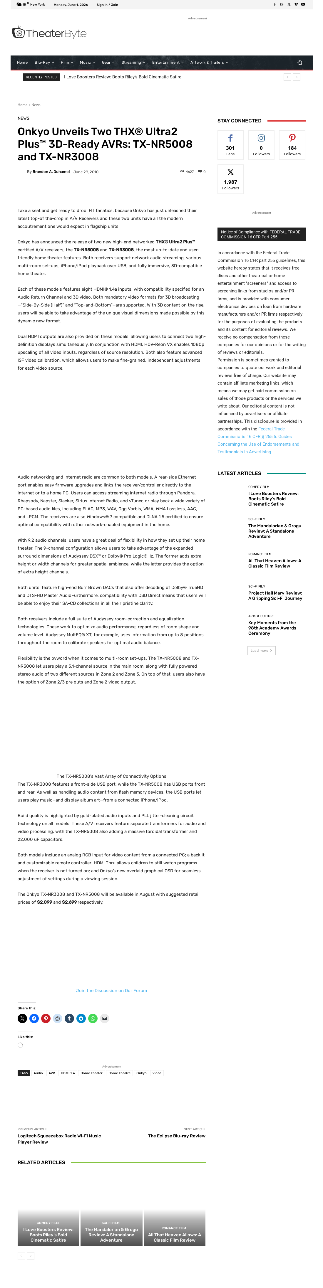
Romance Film (174, 1228)
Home (23, 104)
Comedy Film (48, 1223)
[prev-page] (21, 1256)
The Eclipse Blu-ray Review (176, 1136)
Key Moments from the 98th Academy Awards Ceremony (272, 628)
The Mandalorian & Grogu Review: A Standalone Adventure (111, 1235)
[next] (296, 77)
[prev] (287, 77)
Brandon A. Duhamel (51, 172)
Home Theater (92, 1073)
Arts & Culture (261, 616)
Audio (38, 1073)
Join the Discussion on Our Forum (111, 990)
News (36, 104)
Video (157, 1073)
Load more (261, 650)
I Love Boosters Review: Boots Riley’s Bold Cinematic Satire (122, 77)
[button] (300, 63)
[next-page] (30, 1256)
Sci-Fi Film (111, 1223)
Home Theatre (119, 1073)
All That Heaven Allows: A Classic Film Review (174, 1237)
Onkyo (141, 1073)
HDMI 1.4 (68, 1073)
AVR (52, 1073)
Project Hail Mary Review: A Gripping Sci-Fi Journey (275, 595)
